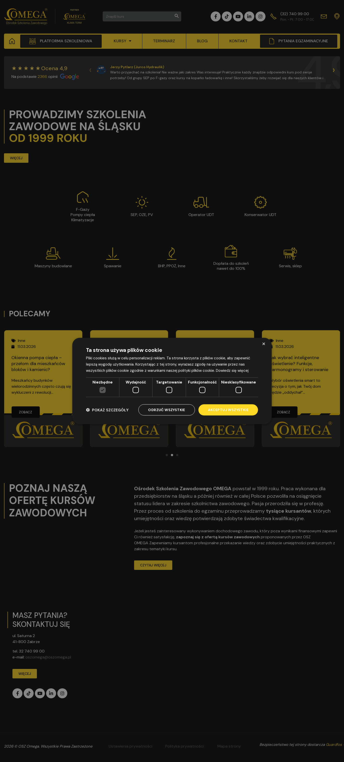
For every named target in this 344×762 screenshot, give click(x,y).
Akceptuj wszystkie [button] (228, 410)
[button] (107, 410)
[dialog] (172, 381)
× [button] (263, 344)
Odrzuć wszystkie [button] (166, 410)
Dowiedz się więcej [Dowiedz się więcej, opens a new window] (232, 370)
